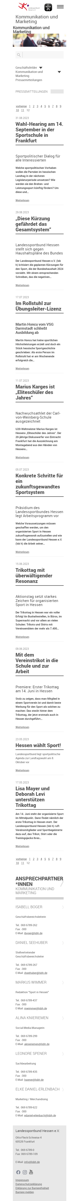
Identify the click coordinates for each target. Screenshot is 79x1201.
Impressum (22, 1180)
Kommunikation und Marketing (29, 74)
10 (17, 110)
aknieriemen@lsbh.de (36, 1044)
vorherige (21, 106)
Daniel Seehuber (31, 943)
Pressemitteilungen (29, 80)
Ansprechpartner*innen (39, 881)
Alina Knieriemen (32, 1018)
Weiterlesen (22, 200)
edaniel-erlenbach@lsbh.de (40, 1115)
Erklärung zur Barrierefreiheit (32, 1188)
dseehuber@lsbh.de (35, 973)
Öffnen (40, 68)
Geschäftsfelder (26, 67)
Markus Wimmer (31, 982)
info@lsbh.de (32, 1162)
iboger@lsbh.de (33, 933)
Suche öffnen (19, 54)
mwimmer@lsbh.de (35, 1008)
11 (22, 110)
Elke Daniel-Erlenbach (38, 1089)
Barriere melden (25, 1192)
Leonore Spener (31, 1053)
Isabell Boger (29, 907)
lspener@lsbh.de (34, 1080)
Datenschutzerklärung (29, 1184)
